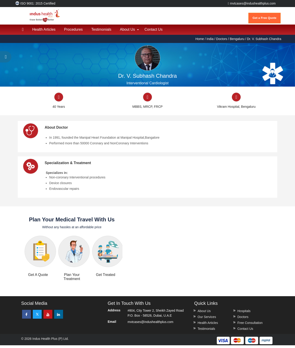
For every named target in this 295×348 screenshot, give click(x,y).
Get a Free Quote (265, 18)
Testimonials (103, 32)
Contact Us (156, 32)
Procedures (74, 32)
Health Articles (44, 32)
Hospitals (244, 313)
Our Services (207, 319)
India (210, 41)
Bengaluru (237, 41)
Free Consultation (250, 325)
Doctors (221, 41)
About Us (129, 32)
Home (200, 41)
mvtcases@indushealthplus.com (252, 3)
